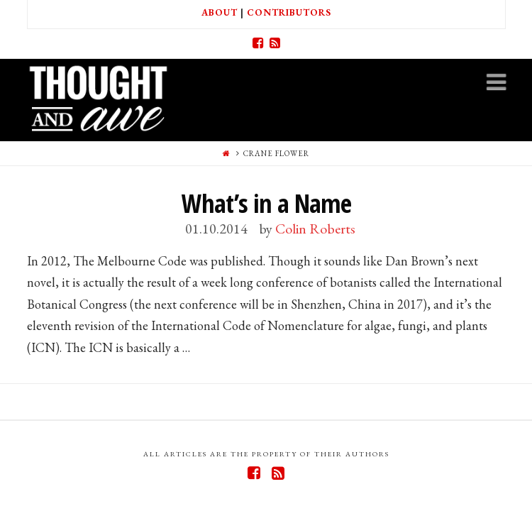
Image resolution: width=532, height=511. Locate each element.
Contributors (289, 12)
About (219, 12)
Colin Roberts (315, 228)
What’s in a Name (266, 203)
